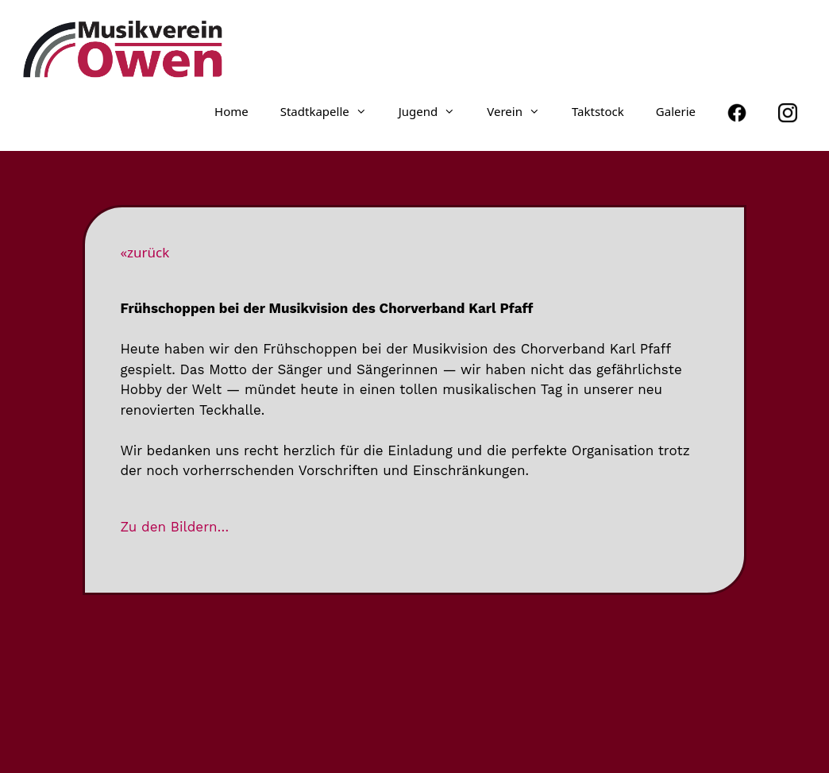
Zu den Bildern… (174, 527)
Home (231, 111)
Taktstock (598, 111)
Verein (521, 111)
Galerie (676, 111)
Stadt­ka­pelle (331, 111)
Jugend (435, 111)
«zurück (144, 252)
